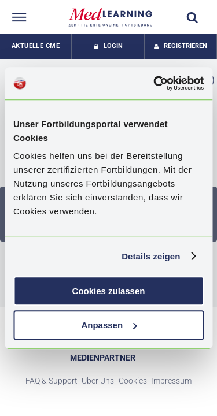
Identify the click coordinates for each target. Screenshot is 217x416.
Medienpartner (102, 357)
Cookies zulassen (108, 291)
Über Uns (98, 380)
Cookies (133, 380)
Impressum (171, 380)
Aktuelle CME (36, 46)
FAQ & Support (51, 380)
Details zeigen (151, 256)
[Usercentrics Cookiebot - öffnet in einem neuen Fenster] (154, 83)
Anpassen (109, 325)
